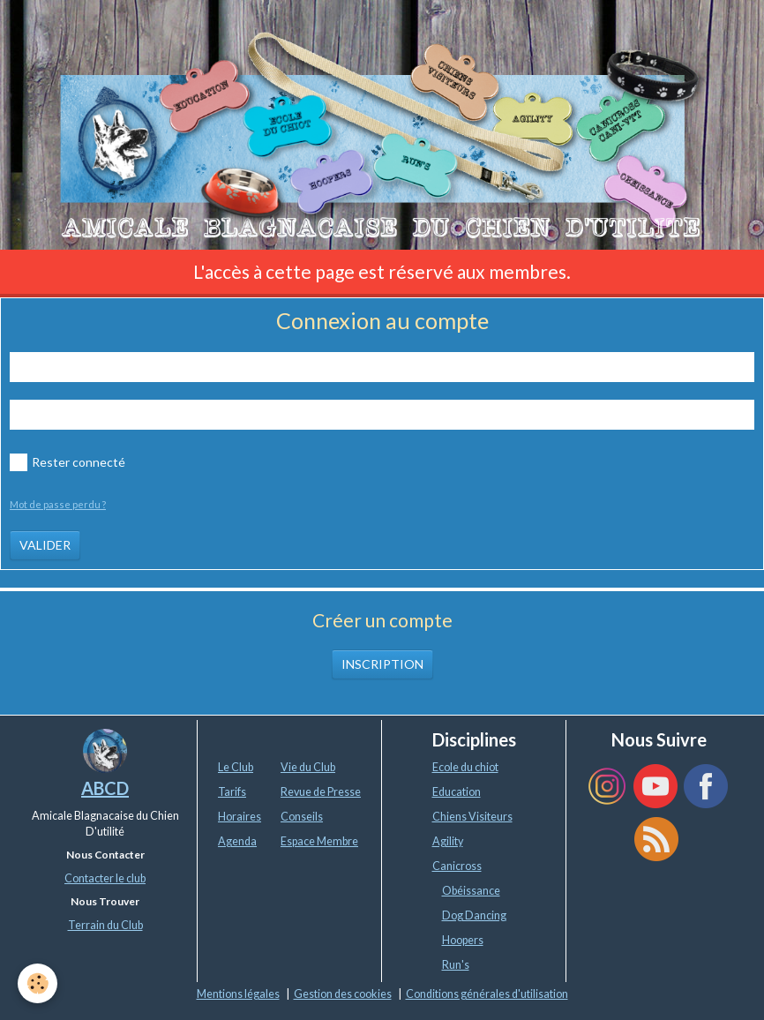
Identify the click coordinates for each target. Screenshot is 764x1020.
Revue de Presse (321, 792)
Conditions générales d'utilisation (487, 994)
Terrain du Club (105, 925)
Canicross (457, 866)
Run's (455, 964)
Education (456, 792)
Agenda (237, 841)
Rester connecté (67, 462)
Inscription (382, 663)
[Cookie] (37, 983)
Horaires (239, 816)
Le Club (235, 767)
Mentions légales (238, 994)
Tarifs (232, 792)
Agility (447, 841)
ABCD (105, 788)
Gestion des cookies (343, 994)
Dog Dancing (474, 915)
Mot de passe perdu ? (58, 504)
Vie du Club (308, 767)
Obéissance (471, 890)
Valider (45, 544)
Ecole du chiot (465, 767)
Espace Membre (319, 841)
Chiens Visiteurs (472, 816)
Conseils (302, 816)
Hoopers (462, 940)
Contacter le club (105, 878)
